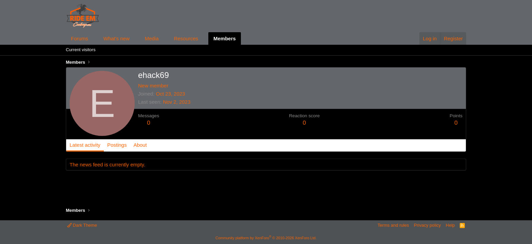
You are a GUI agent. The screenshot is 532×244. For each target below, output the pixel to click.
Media (152, 38)
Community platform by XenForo (266, 238)
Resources (186, 38)
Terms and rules (393, 225)
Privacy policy (427, 225)
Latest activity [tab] (85, 145)
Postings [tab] (117, 145)
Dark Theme (82, 225)
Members (224, 38)
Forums (79, 38)
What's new (116, 38)
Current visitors (80, 49)
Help (450, 225)
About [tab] (140, 145)
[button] (93, 38)
